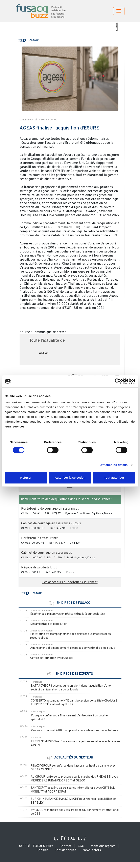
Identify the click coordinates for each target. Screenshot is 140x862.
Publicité (116, 27)
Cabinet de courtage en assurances (46, 553)
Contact (65, 846)
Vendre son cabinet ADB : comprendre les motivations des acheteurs (74, 731)
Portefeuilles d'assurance (40, 538)
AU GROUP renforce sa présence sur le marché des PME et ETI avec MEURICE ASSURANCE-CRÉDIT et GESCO (74, 779)
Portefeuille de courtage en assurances (50, 509)
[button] (29, 40)
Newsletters (92, 850)
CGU (81, 846)
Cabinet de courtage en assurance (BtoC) (51, 524)
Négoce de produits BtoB (39, 568)
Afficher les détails (113, 465)
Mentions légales (103, 846)
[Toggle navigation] (118, 11)
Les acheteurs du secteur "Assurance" (70, 582)
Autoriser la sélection (70, 477)
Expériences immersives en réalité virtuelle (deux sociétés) (67, 614)
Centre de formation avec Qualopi (51, 658)
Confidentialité (65, 850)
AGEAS (44, 353)
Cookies (42, 850)
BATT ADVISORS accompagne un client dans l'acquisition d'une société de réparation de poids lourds (71, 688)
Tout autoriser (114, 477)
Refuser (26, 477)
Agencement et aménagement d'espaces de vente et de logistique (72, 648)
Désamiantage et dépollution (48, 624)
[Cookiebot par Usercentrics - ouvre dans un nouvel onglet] (117, 381)
